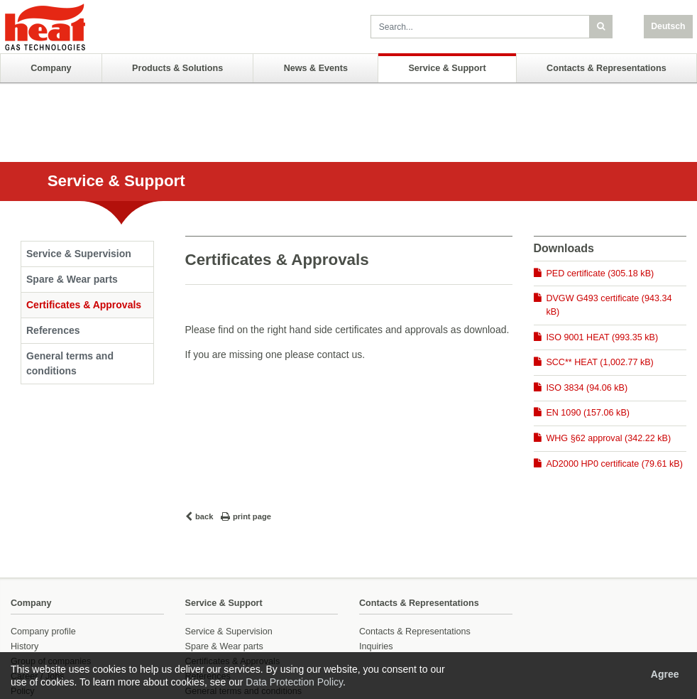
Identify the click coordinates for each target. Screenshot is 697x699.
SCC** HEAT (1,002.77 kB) (599, 362)
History (24, 646)
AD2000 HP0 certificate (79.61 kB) (614, 464)
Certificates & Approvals (83, 304)
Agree (665, 674)
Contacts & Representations (606, 68)
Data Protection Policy (294, 682)
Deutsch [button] (668, 26)
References (53, 330)
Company (51, 68)
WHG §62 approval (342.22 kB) (608, 438)
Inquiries (376, 646)
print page (252, 516)
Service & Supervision (78, 253)
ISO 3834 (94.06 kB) (586, 388)
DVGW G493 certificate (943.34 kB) (608, 305)
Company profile (43, 631)
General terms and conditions (70, 363)
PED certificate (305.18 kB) (600, 273)
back (204, 516)
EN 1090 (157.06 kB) (588, 413)
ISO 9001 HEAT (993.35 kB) (602, 337)
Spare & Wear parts (72, 279)
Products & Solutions (177, 68)
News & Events (316, 68)
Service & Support (446, 68)
